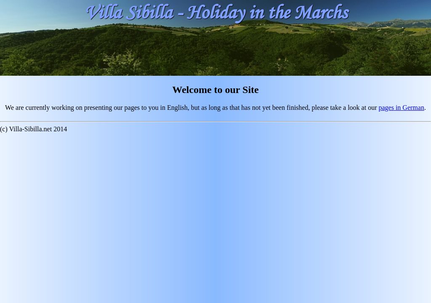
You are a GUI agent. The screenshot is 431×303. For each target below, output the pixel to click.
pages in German (401, 107)
